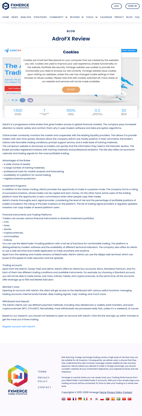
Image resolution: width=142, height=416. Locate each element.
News (14, 17)
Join (116, 6)
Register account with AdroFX (18, 326)
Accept (71, 89)
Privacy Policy (44, 379)
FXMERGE (16, 6)
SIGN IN (132, 6)
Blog (129, 17)
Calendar (106, 17)
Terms (42, 371)
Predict (119, 17)
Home (5, 17)
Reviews (75, 17)
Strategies (40, 17)
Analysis (26, 17)
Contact (44, 387)
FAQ (137, 17)
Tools (90, 17)
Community (56, 17)
